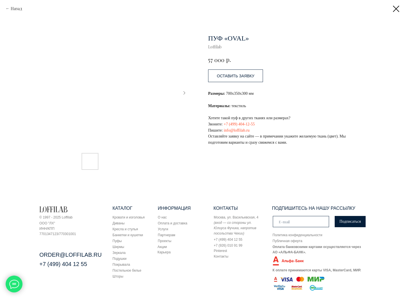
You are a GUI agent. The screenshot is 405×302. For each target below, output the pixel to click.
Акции (162, 247)
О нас (162, 217)
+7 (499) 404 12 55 (63, 264)
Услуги (163, 229)
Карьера (164, 252)
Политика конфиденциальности (297, 235)
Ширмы (118, 247)
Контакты (221, 256)
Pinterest (220, 251)
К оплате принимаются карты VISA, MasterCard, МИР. (317, 270)
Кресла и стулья (125, 229)
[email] (301, 221)
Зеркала (118, 253)
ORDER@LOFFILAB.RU (70, 255)
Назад (16, 8)
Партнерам (166, 235)
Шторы (117, 276)
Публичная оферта (287, 241)
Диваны (118, 223)
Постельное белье (126, 270)
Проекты (164, 241)
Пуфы (117, 241)
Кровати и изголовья (128, 217)
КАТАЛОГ (122, 208)
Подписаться (350, 221)
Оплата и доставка (172, 223)
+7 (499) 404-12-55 (239, 124)
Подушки (119, 259)
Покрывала (121, 265)
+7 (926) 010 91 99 (228, 245)
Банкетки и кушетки (127, 235)
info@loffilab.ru (237, 130)
